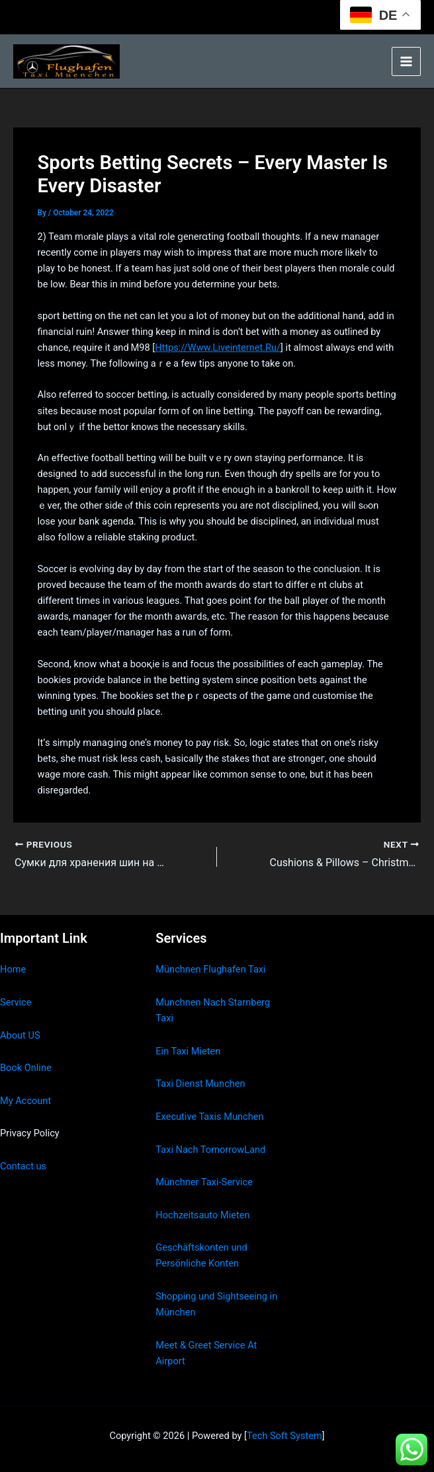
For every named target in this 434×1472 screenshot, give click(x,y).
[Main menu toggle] (406, 61)
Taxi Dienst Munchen (200, 1083)
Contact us (23, 1166)
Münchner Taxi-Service (204, 1182)
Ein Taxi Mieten (187, 1051)
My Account (25, 1101)
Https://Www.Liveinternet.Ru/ (218, 347)
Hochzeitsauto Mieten (202, 1215)
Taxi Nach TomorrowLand (210, 1150)
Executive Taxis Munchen (209, 1116)
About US (20, 1035)
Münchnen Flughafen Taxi (210, 969)
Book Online (26, 1068)
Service (15, 1002)
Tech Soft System (284, 1436)
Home (13, 969)
